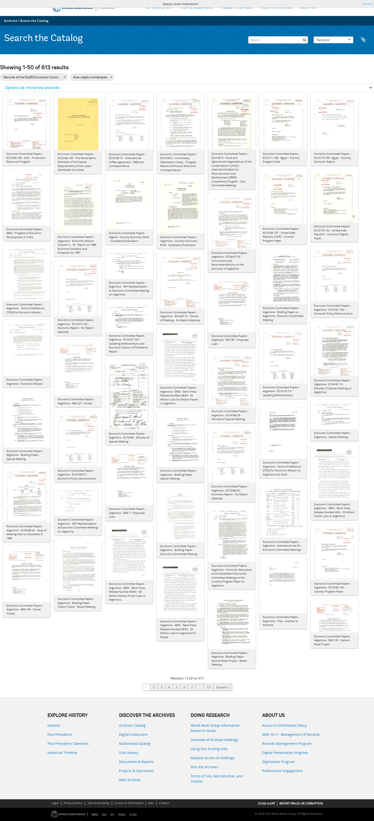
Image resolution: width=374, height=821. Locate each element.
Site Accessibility (98, 803)
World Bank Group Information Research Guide (215, 728)
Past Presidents (59, 734)
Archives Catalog (132, 725)
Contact (164, 803)
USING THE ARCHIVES (276, 7)
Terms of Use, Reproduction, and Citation (217, 779)
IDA (104, 815)
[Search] (278, 39)
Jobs (151, 803)
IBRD (95, 815)
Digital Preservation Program (285, 752)
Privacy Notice (73, 803)
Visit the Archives (204, 767)
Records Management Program (287, 743)
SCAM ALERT (266, 803)
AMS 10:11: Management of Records (291, 734)
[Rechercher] (304, 39)
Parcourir (333, 40)
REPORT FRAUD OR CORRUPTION (301, 803)
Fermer (367, 4)
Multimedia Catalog (134, 743)
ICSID (133, 815)
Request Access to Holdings (212, 758)
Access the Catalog (34, 21)
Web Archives (130, 780)
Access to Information (128, 803)
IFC (112, 815)
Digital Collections (133, 734)
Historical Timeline (62, 752)
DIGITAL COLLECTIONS (197, 7)
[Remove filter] (64, 77)
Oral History (128, 752)
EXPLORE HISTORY (159, 7)
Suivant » (222, 687)
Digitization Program (278, 761)
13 (208, 687)
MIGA (122, 815)
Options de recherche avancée (32, 87)
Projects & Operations (136, 770)
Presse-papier (365, 40)
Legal (55, 803)
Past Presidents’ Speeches (68, 743)
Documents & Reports (136, 761)
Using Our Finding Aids (209, 748)
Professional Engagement (282, 770)
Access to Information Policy (284, 725)
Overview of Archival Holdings (214, 739)
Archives (10, 21)
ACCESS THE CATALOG (237, 7)
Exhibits (53, 725)
